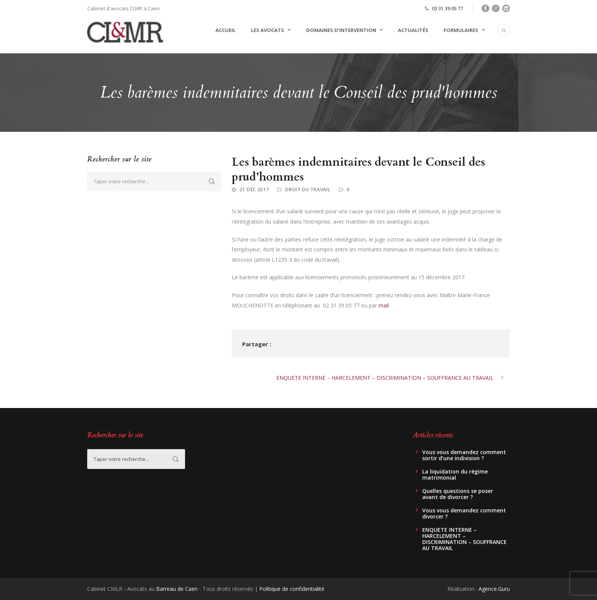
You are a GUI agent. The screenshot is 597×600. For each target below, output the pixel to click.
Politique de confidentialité (291, 588)
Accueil (225, 30)
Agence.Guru (494, 588)
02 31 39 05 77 (447, 8)
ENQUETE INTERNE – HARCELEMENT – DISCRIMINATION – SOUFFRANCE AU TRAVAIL (464, 539)
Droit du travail (307, 189)
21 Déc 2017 (254, 189)
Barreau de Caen (177, 588)
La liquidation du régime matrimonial (455, 474)
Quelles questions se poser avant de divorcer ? (457, 494)
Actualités (413, 30)
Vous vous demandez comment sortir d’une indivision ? (464, 455)
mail (383, 305)
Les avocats (267, 30)
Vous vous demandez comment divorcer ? (464, 513)
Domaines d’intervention (341, 30)
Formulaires (461, 30)
